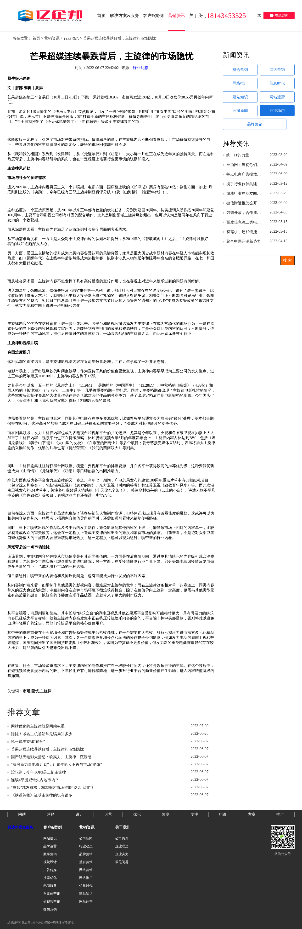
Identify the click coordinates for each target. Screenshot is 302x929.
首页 (36, 38)
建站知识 (240, 99)
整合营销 (240, 70)
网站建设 (50, 838)
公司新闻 (240, 114)
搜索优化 (50, 878)
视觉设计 (50, 862)
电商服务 (50, 886)
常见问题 (122, 862)
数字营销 (50, 854)
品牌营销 (257, 129)
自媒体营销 (51, 893)
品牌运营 (50, 846)
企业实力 (122, 854)
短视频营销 (51, 901)
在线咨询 (279, 15)
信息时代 (277, 85)
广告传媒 (50, 870)
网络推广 (240, 85)
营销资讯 (52, 38)
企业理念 (122, 846)
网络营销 (277, 70)
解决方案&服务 (20, 827)
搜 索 (287, 266)
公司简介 (122, 838)
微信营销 (50, 909)
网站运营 (277, 99)
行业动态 (71, 38)
